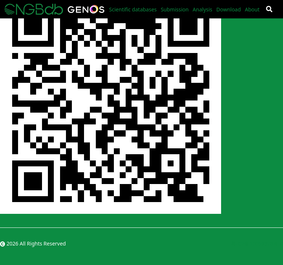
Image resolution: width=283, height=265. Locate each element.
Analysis (202, 9)
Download (228, 9)
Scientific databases (133, 9)
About (252, 9)
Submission (175, 9)
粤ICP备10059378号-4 (257, 243)
